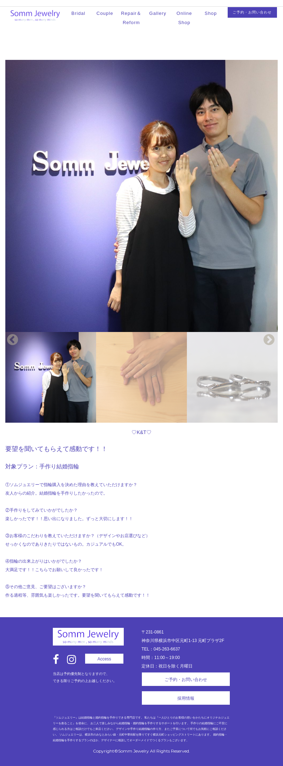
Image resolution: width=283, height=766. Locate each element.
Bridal (78, 13)
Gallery (157, 13)
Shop (211, 13)
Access (104, 659)
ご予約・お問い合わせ (252, 12)
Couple (104, 13)
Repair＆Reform (131, 18)
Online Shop (184, 18)
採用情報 (185, 698)
